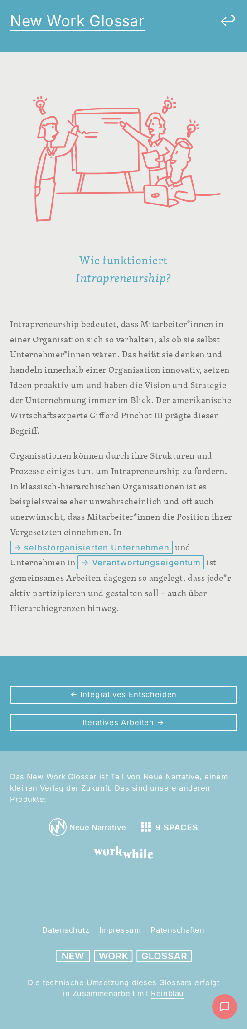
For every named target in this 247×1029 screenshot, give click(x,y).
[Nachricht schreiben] (224, 1006)
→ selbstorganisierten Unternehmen (92, 547)
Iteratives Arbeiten (119, 722)
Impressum (119, 929)
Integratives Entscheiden (127, 694)
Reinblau (167, 993)
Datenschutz (65, 929)
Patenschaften (177, 929)
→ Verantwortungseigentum (141, 562)
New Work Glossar (77, 21)
